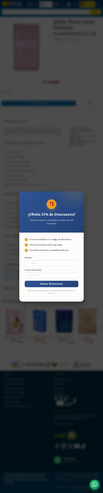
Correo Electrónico (33, 270)
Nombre (28, 257)
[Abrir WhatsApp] (94, 484)
